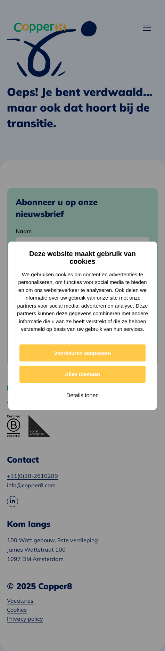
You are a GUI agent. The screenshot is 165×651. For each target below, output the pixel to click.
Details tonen (82, 395)
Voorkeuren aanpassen (82, 353)
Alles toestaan (82, 374)
